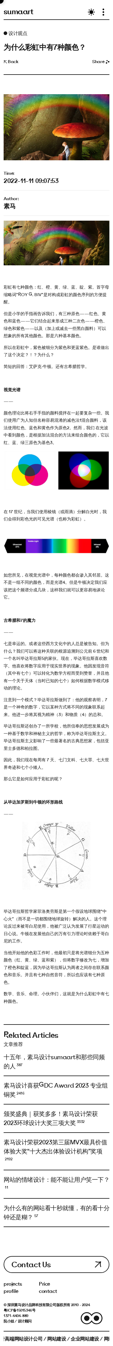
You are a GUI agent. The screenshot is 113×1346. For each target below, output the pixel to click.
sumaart (18, 11)
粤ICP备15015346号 (19, 1310)
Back (11, 61)
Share (100, 61)
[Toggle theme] (91, 12)
